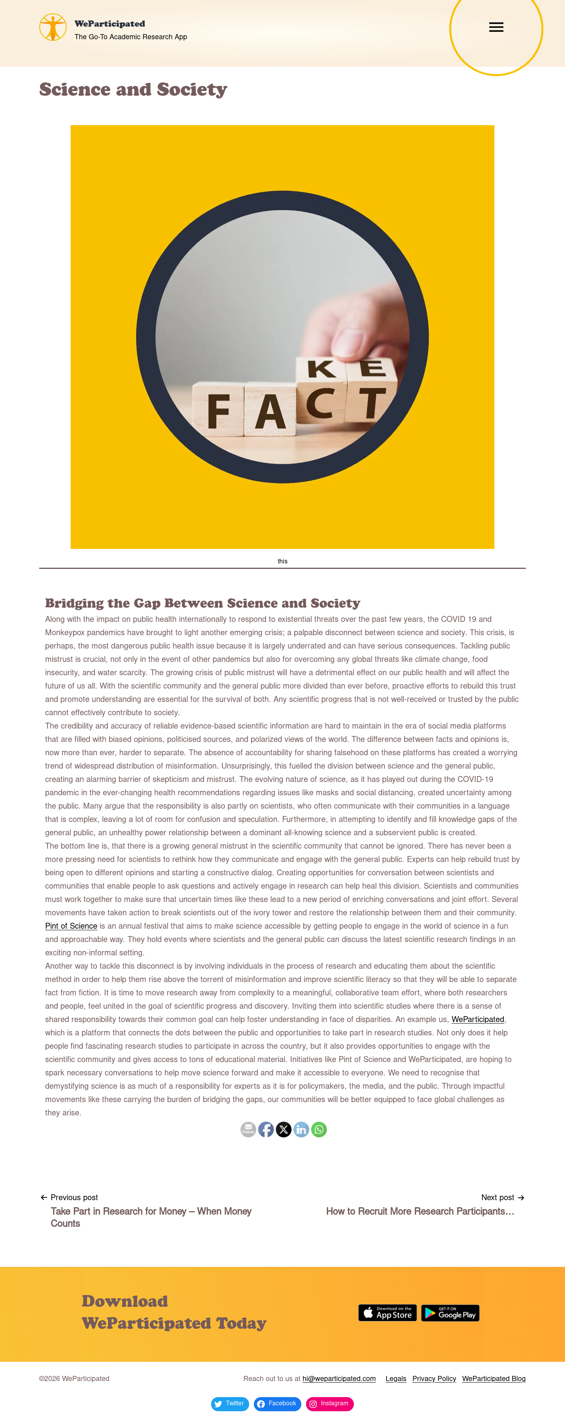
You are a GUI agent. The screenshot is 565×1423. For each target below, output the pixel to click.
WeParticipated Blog (494, 1379)
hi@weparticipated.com (339, 1379)
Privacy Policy (434, 1379)
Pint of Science (71, 927)
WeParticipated (110, 25)
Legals (396, 1379)
